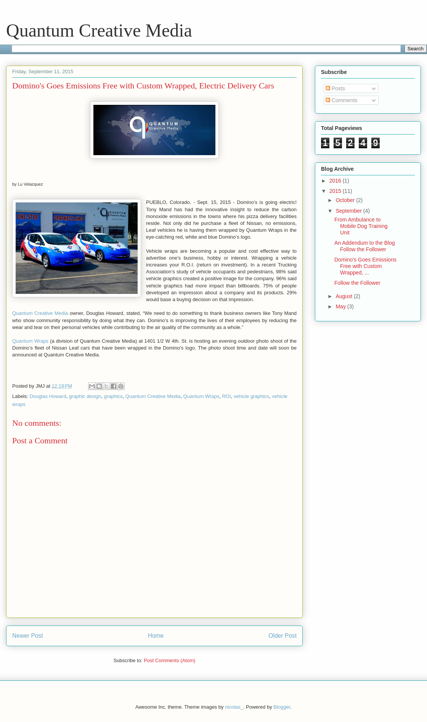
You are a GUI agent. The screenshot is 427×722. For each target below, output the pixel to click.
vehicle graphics (251, 396)
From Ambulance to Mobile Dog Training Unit (361, 226)
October (346, 200)
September (349, 211)
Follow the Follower (357, 283)
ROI (226, 396)
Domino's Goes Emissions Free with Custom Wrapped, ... (365, 266)
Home (156, 635)
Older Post (282, 635)
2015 (336, 191)
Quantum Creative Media (99, 30)
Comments (342, 100)
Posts (335, 88)
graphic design (85, 396)
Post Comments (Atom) (169, 660)
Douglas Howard (48, 396)
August (344, 296)
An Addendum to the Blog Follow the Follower (364, 246)
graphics (113, 396)
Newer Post (27, 635)
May (341, 306)
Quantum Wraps (30, 341)
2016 (336, 181)
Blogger (281, 707)
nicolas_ (234, 707)
